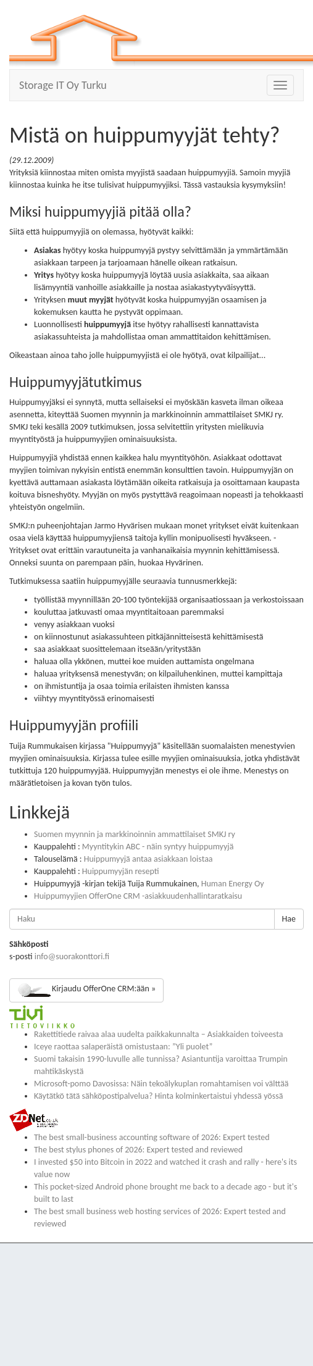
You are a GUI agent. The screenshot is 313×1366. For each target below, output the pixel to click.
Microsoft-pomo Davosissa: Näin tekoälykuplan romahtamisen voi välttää (161, 1083)
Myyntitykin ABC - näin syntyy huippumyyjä (158, 846)
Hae (289, 919)
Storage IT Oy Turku (63, 85)
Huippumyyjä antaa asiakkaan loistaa (148, 859)
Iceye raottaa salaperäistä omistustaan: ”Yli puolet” (123, 1046)
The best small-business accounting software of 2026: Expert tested (152, 1137)
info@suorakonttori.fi (72, 956)
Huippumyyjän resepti (120, 871)
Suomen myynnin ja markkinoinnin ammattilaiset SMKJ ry (134, 834)
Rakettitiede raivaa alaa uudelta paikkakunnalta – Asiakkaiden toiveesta (158, 1034)
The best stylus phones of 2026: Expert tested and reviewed (138, 1149)
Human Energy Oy (232, 883)
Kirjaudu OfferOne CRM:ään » (86, 990)
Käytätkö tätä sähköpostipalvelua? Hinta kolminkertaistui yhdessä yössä (158, 1096)
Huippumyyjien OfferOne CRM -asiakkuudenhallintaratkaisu (138, 896)
